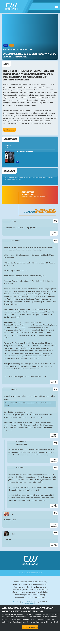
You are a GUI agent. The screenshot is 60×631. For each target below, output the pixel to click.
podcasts (34, 573)
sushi (29, 573)
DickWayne (29, 212)
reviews (24, 573)
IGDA (6, 147)
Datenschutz (16, 602)
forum (40, 573)
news (20, 573)
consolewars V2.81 (30, 603)
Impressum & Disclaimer (27, 602)
